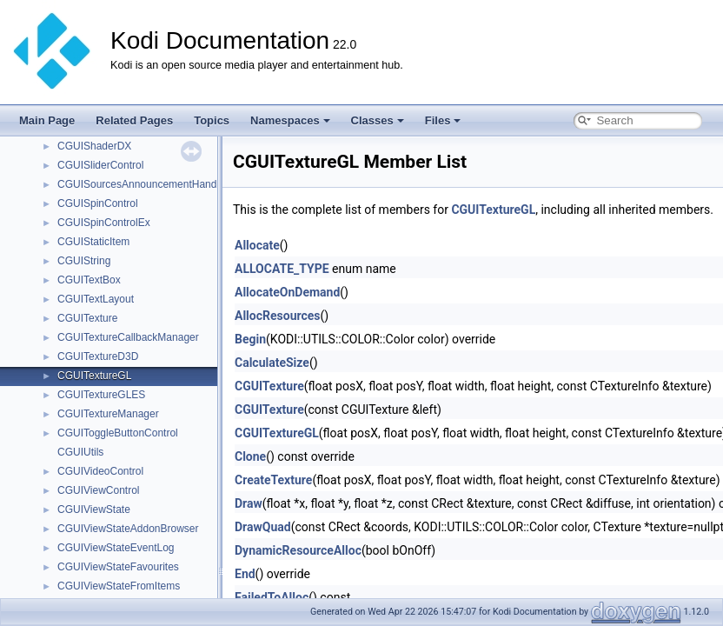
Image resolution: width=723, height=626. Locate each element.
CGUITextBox (89, 280)
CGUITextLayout (95, 299)
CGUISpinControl (97, 203)
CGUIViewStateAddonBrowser (128, 529)
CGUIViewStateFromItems (118, 586)
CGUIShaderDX (94, 146)
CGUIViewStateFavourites (118, 567)
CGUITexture (87, 318)
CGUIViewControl (98, 490)
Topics (211, 120)
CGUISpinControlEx (103, 222)
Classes (377, 120)
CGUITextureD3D (97, 356)
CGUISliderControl (100, 165)
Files (443, 120)
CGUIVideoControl (100, 471)
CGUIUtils (80, 452)
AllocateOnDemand (287, 292)
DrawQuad (263, 527)
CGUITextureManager (108, 414)
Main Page (47, 120)
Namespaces (290, 120)
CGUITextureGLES (101, 395)
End (245, 574)
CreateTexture (273, 480)
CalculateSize (272, 363)
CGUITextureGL (94, 376)
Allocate (257, 245)
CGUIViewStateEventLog (116, 548)
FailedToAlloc (271, 597)
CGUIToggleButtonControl (117, 433)
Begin (250, 339)
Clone (250, 456)
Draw (248, 503)
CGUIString (83, 261)
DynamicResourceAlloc (298, 550)
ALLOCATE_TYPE (282, 269)
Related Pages (134, 120)
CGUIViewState (93, 509)
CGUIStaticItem (93, 242)
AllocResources (278, 316)
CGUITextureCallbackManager (128, 337)
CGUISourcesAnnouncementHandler (143, 184)
